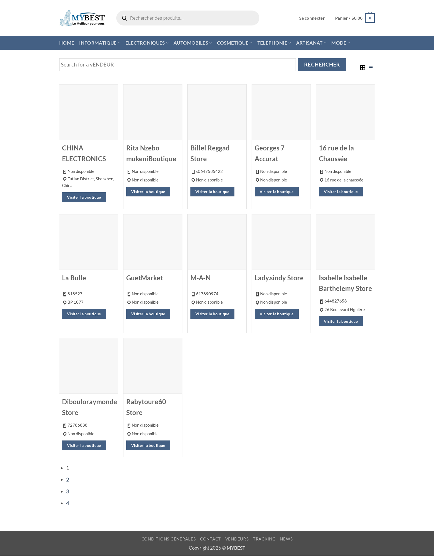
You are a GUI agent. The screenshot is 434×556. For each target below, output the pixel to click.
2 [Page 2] (67, 479)
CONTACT (210, 539)
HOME (66, 43)
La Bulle (74, 278)
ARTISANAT (311, 43)
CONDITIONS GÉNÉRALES (168, 539)
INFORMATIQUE (99, 43)
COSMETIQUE (234, 43)
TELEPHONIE (274, 43)
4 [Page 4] (67, 503)
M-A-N (200, 278)
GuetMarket (144, 278)
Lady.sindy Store (279, 278)
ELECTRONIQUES (147, 43)
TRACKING (264, 539)
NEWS (286, 539)
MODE (340, 43)
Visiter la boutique (84, 197)
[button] (312, 18)
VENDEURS (237, 539)
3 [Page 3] (67, 491)
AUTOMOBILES (193, 43)
